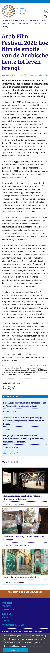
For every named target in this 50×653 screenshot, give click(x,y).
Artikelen (15, 20)
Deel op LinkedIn (14, 388)
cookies (28, 635)
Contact (6, 620)
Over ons (6, 614)
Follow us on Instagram (46, 16)
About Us (6, 617)
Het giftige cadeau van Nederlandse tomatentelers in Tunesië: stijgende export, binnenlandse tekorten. (23, 438)
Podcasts (6, 606)
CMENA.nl (20, 357)
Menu (46, 6)
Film (46, 75)
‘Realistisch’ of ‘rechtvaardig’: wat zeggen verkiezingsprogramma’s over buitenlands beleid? (23, 420)
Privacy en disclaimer (13, 625)
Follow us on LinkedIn (46, 11)
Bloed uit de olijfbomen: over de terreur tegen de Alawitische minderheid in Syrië (24, 404)
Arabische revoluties (36, 75)
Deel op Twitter (9, 388)
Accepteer (15, 650)
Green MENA (8, 609)
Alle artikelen (9, 453)
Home (16, 11)
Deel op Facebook (4, 388)
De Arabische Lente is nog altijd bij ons (21, 577)
